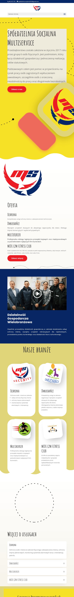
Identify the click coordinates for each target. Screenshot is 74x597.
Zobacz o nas (16, 89)
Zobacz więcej (17, 258)
